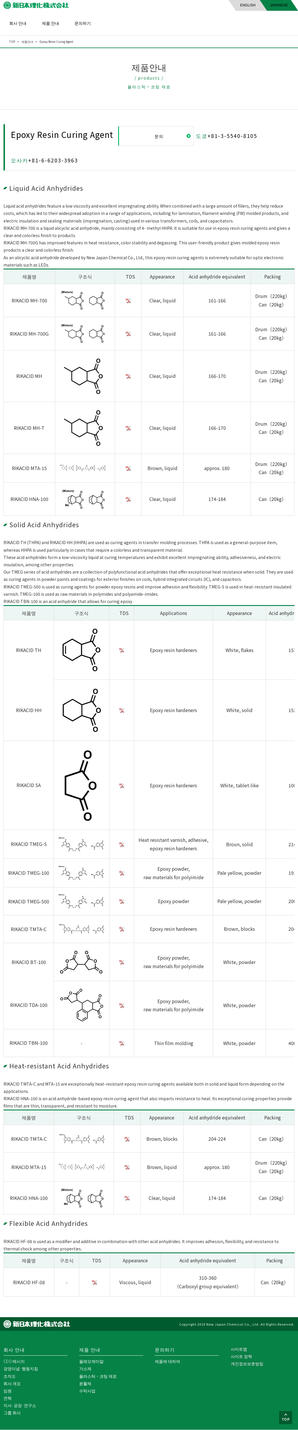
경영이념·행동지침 (20, 1369)
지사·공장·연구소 (19, 1405)
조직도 (9, 1376)
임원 (7, 1391)
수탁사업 (87, 1391)
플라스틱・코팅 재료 (98, 1376)
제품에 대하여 (167, 1361)
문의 (159, 136)
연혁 (7, 1398)
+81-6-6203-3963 (53, 160)
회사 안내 (17, 23)
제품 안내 (50, 23)
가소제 (85, 1369)
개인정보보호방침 (246, 1364)
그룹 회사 (12, 1413)
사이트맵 (238, 1349)
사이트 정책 (241, 1357)
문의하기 (82, 23)
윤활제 (85, 1384)
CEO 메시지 (14, 1361)
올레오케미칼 (91, 1361)
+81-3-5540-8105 (232, 135)
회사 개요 (12, 1384)
